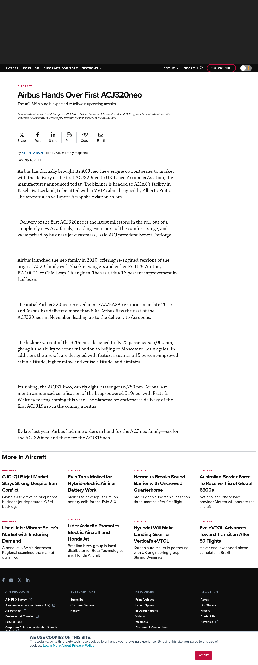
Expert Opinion (145, 605)
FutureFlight (13, 622)
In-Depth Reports (146, 611)
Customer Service (82, 605)
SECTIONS (92, 68)
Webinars (141, 622)
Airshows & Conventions (151, 627)
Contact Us (208, 616)
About (205, 599)
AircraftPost (15, 611)
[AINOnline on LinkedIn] (28, 580)
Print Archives (144, 599)
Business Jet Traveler (22, 616)
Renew (75, 611)
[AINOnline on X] (20, 580)
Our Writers (208, 605)
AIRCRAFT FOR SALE (60, 68)
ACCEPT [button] (203, 655)
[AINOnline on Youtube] (11, 580)
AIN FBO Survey (18, 599)
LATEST (12, 68)
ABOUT (171, 68)
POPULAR (31, 68)
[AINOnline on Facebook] (3, 580)
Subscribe (221, 68)
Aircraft (25, 86)
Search (192, 68)
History (205, 611)
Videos (140, 616)
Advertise (209, 622)
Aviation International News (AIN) (30, 605)
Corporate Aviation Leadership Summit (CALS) (31, 629)
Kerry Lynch (32, 152)
